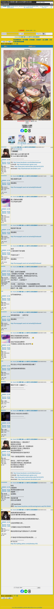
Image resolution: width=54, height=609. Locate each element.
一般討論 (27, 7)
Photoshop (46, 6)
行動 (51, 6)
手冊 (15, 607)
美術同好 (31, 7)
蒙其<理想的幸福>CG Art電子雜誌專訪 (21, 144)
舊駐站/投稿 (30, 607)
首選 (16, 6)
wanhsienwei (3, 147)
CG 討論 (41, 6)
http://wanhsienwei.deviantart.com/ (29, 168)
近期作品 (12, 7)
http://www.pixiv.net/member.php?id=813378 (29, 166)
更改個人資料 (29, 30)
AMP (51, 7)
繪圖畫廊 (4, 159)
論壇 (20, 6)
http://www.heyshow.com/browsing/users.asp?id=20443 (32, 506)
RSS (13, 607)
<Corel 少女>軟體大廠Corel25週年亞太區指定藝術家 (26, 37)
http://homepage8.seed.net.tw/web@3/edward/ (26, 187)
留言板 (8, 162)
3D (45, 7)
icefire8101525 (4, 482)
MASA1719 (3, 381)
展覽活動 (33, 6)
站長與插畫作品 (20, 607)
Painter (43, 7)
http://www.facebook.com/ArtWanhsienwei (27, 162)
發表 (22, 6)
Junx (2, 196)
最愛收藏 (4, 163)
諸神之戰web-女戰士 (32, 143)
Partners (35, 607)
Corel (16, 148)
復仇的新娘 (42, 143)
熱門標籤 (12, 6)
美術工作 (25, 6)
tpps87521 (3, 266)
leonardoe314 (4, 175)
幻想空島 (11, 143)
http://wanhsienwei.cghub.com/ (27, 164)
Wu (1, 509)
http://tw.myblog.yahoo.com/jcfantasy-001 (24, 543)
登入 (35, 30)
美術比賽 (29, 6)
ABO (2, 291)
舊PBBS (26, 607)
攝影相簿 (4, 162)
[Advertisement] (27, 19)
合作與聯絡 (40, 607)
